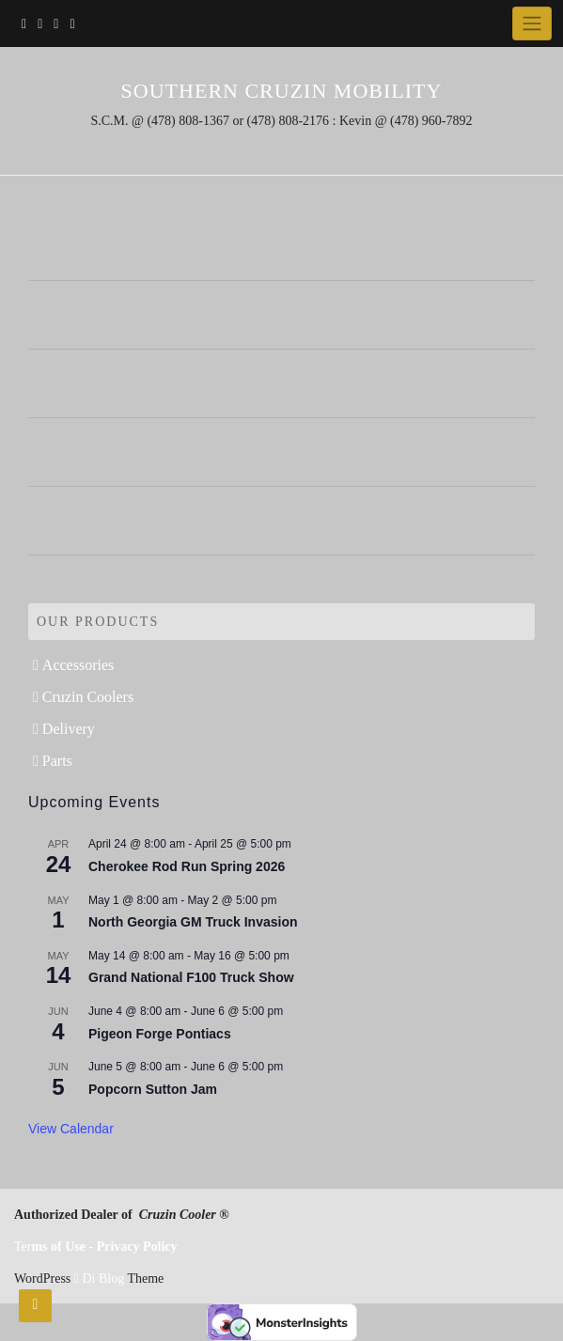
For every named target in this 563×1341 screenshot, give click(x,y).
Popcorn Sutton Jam (152, 1089)
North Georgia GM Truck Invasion (192, 921)
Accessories (78, 665)
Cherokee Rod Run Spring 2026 (186, 866)
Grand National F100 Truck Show (191, 977)
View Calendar (71, 1128)
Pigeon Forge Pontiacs (159, 1033)
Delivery (68, 729)
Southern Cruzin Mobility (282, 90)
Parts (57, 761)
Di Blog (99, 1278)
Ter (96, 1247)
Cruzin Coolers (87, 697)
